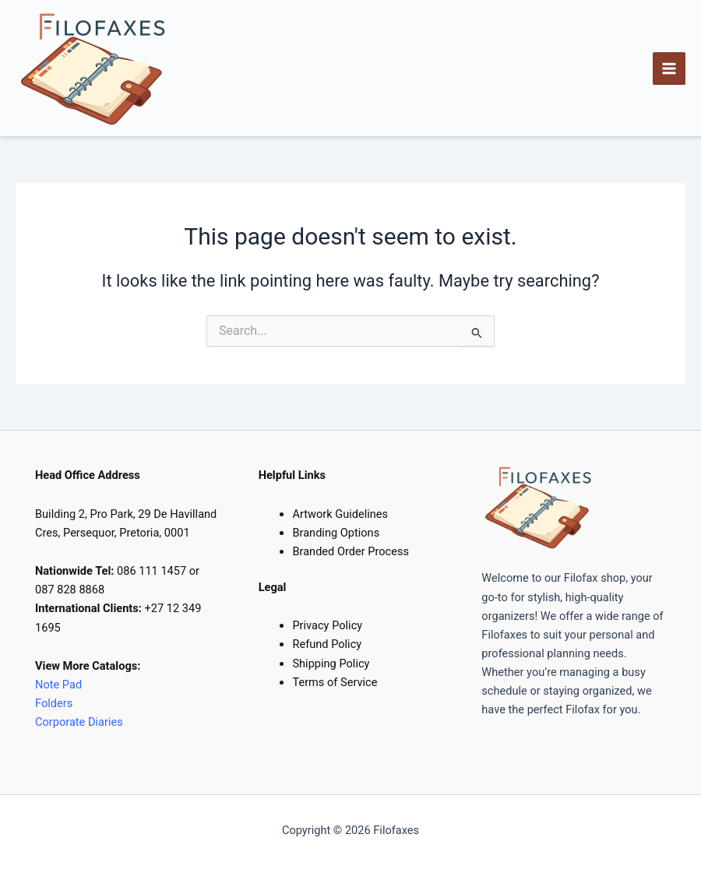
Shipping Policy (330, 664)
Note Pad (58, 685)
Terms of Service (334, 682)
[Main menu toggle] (669, 68)
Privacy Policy (327, 625)
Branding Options (335, 533)
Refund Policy (326, 644)
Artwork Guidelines (340, 514)
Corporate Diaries (79, 722)
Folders (55, 703)
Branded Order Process (350, 551)
